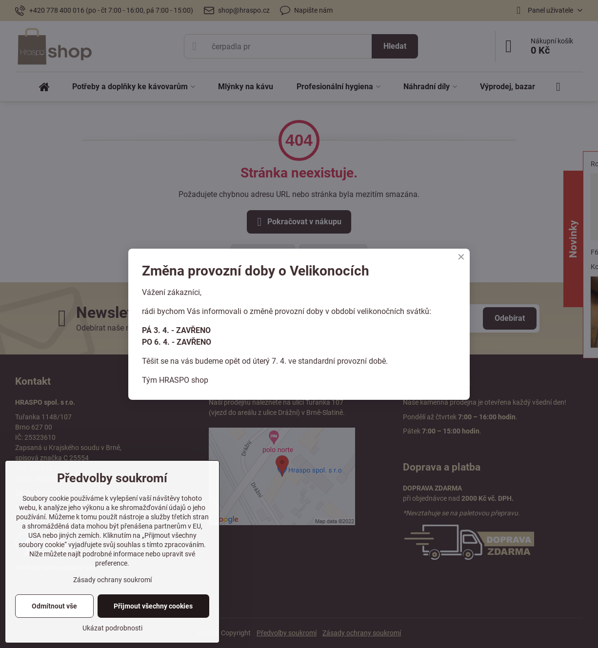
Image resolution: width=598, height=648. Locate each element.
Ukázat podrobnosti (112, 628)
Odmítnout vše (54, 606)
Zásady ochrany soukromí (112, 580)
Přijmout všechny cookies (153, 606)
